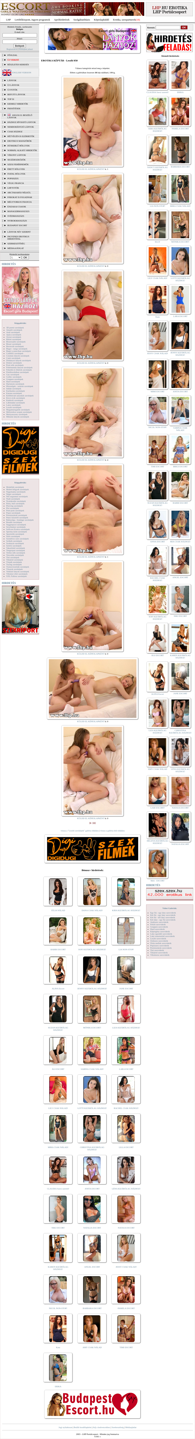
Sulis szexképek (13, 536)
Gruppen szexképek (14, 379)
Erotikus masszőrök (19, 141)
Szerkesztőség (118, 1427)
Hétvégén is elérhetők (20, 136)
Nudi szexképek (13, 499)
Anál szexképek (13, 332)
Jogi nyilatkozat (65, 1427)
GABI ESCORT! (157, 808)
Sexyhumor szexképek (15, 527)
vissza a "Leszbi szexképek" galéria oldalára (80, 830)
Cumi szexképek (13, 358)
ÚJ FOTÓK (12, 90)
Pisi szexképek (12, 508)
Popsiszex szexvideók (159, 945)
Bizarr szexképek (13, 344)
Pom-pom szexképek (15, 510)
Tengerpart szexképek (15, 550)
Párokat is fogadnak (19, 197)
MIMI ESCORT (157, 391)
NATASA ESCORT (126, 1228)
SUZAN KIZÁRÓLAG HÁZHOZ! (58, 1028)
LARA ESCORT (126, 1069)
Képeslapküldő (101, 19)
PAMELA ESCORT (126, 1308)
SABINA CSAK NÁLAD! (92, 1069)
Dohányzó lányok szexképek (18, 360)
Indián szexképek (13, 388)
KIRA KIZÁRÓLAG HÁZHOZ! (126, 910)
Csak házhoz (14, 131)
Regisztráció (12, 49)
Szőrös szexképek (14, 545)
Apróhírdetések (61, 19)
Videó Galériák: (169, 908)
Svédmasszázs (15, 216)
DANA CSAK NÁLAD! (92, 910)
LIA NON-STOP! (126, 949)
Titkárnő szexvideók (159, 952)
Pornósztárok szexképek (16, 515)
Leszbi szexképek (13, 407)
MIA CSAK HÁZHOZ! (180, 541)
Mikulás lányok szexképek (17, 416)
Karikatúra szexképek (15, 391)
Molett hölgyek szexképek (17, 489)
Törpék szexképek (14, 562)
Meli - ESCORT (157, 880)
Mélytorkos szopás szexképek (19, 412)
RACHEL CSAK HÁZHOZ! (126, 1108)
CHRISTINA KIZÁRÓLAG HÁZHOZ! (92, 1148)
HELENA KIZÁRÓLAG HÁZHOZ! (157, 842)
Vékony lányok (16, 155)
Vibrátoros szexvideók (160, 955)
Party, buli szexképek (15, 503)
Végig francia (15, 183)
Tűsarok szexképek (14, 569)
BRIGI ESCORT (180, 466)
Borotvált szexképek (15, 346)
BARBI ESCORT (58, 949)
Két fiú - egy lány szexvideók (163, 915)
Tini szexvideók (157, 950)
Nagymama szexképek (15, 492)
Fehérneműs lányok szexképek (19, 367)
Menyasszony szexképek (16, 414)
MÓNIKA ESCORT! (92, 1027)
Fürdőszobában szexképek (17, 372)
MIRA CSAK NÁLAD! (58, 1147)
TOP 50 (10, 99)
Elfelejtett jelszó (26, 49)
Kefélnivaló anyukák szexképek (20, 395)
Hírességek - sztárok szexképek (19, 386)
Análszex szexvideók (159, 922)
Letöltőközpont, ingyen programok (32, 19)
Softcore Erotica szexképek (18, 529)
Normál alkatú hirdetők (22, 150)
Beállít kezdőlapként (82, 1427)
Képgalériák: (20, 323)
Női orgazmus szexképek (17, 496)
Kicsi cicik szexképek (15, 398)
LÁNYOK (11, 80)
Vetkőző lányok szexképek (17, 571)
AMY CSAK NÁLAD (92, 1347)
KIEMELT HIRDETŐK (17, 104)
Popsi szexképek (13, 513)
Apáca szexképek (13, 334)
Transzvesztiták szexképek (17, 567)
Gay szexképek (12, 374)
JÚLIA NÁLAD (58, 910)
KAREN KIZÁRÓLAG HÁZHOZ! (58, 1268)
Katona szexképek (14, 393)
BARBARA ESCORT (92, 1308)
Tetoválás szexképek (15, 555)
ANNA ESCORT (157, 541)
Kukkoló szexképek (14, 400)
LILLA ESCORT (126, 1147)
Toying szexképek (14, 564)
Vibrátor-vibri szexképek (16, 574)
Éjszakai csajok (16, 206)
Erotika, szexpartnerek (124, 19)
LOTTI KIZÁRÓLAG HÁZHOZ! (92, 1108)
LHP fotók (13, 188)
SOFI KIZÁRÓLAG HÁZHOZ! (92, 949)
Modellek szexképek (15, 487)
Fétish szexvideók (158, 924)
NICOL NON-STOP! (58, 1308)
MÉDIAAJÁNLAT (15, 248)
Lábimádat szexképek (15, 402)
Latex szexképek (13, 405)
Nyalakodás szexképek (16, 501)
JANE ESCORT (126, 988)
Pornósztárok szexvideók (161, 948)
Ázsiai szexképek (13, 337)
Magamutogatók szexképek (18, 409)
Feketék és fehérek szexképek (19, 370)
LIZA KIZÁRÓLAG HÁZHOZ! (126, 1027)
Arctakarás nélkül (19, 192)
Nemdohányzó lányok (20, 127)
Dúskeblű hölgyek (18, 145)
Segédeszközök (16, 159)
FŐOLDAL (12, 55)
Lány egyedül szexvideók (161, 934)
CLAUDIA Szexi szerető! (58, 1188)
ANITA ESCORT (92, 1188)
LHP (8, 19)
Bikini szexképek (13, 339)
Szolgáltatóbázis (81, 19)
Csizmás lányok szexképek (17, 356)
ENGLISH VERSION (21, 72)
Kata (58, 1347)
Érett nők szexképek (15, 365)
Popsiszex (12, 178)
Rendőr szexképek (14, 522)
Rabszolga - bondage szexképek (20, 520)
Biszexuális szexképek (15, 341)
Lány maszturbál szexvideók (162, 936)
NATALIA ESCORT (92, 1228)
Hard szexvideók (157, 929)
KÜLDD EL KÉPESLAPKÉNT (91, 169)
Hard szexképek (13, 381)
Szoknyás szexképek (15, 543)
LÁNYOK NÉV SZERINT (19, 232)
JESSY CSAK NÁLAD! (126, 1267)
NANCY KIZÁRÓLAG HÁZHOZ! (157, 168)
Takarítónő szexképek (15, 548)
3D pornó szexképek (15, 327)
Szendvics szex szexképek (17, 538)
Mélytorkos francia (19, 202)
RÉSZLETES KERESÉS (18, 64)
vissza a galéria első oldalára (112, 830)
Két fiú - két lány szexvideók (162, 917)
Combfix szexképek (14, 353)
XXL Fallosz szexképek (16, 576)
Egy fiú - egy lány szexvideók (163, 913)
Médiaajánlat (130, 1427)
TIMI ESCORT (126, 1347)
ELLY (157, 242)
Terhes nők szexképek (15, 553)
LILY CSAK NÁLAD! (58, 1108)
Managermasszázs (18, 211)
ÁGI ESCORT (58, 1069)
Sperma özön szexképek (16, 531)
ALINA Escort (58, 988)
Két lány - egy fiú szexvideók (163, 920)
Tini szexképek (12, 557)
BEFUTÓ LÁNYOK (16, 94)
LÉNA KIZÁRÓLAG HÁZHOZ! (126, 1188)
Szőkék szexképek (14, 541)
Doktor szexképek (14, 363)
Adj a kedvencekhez (101, 1427)
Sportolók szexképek (15, 534)
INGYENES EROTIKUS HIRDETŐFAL (18, 237)
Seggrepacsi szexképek (16, 524)
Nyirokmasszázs (17, 220)
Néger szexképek (13, 494)
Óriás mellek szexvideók (160, 943)
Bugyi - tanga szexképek (16, 348)
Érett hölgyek (16, 169)
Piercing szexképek (14, 506)
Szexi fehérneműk (18, 164)
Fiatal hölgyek (16, 174)
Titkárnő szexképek (14, 560)
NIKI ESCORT (58, 1228)
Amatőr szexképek (14, 330)
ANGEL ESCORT (92, 1267)
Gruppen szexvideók (159, 927)
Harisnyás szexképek (15, 384)
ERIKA (58, 1386)
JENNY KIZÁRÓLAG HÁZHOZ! (92, 988)
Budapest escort (17, 225)
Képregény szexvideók (160, 931)
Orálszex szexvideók (159, 941)
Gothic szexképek (14, 377)
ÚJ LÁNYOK (13, 85)
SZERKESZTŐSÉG (16, 243)
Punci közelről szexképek (17, 517)
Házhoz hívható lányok (21, 122)
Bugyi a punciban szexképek (18, 351)
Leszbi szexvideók (158, 938)
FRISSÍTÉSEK (13, 108)
